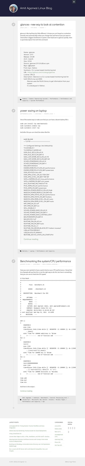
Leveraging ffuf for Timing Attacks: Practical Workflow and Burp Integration (26, 427)
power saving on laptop (33, 111)
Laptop (32, 251)
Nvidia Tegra (60, 399)
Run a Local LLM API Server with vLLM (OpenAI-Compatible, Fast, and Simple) (28, 450)
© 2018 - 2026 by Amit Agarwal (16, 462)
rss (25, 462)
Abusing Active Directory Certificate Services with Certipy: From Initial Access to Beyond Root (28, 440)
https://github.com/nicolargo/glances (41, 72)
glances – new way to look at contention (42, 24)
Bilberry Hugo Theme (70, 462)
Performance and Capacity (46, 251)
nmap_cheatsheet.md (15, 433)
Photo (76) (57, 442)
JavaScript (26, 399)
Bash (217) (58, 431)
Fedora (42, 27)
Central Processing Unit (58, 398)
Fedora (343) (58, 429)
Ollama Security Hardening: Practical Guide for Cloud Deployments (27, 430)
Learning (54, 264)
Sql (44, 401)
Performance (54, 98)
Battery (25, 251)
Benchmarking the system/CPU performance (45, 261)
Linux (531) (58, 426)
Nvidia (51, 399)
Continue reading (31, 239)
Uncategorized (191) (59, 435)
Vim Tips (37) (58, 445)
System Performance (37, 100)
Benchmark (44, 398)
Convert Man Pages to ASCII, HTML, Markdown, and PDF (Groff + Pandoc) (29, 436)
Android (36, 398)
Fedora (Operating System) (38, 98)
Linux (51, 113)
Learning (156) (59, 439)
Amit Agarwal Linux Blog (36, 8)
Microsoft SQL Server (39, 399)
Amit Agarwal (26, 398)
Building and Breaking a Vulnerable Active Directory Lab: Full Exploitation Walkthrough (29, 445)
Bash (44, 264)
